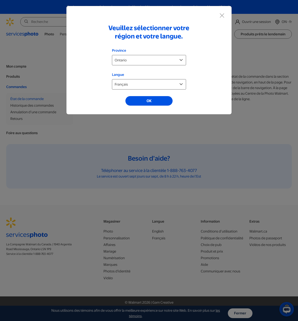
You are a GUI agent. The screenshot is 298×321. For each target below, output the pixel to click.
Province (119, 50)
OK (149, 101)
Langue (118, 75)
